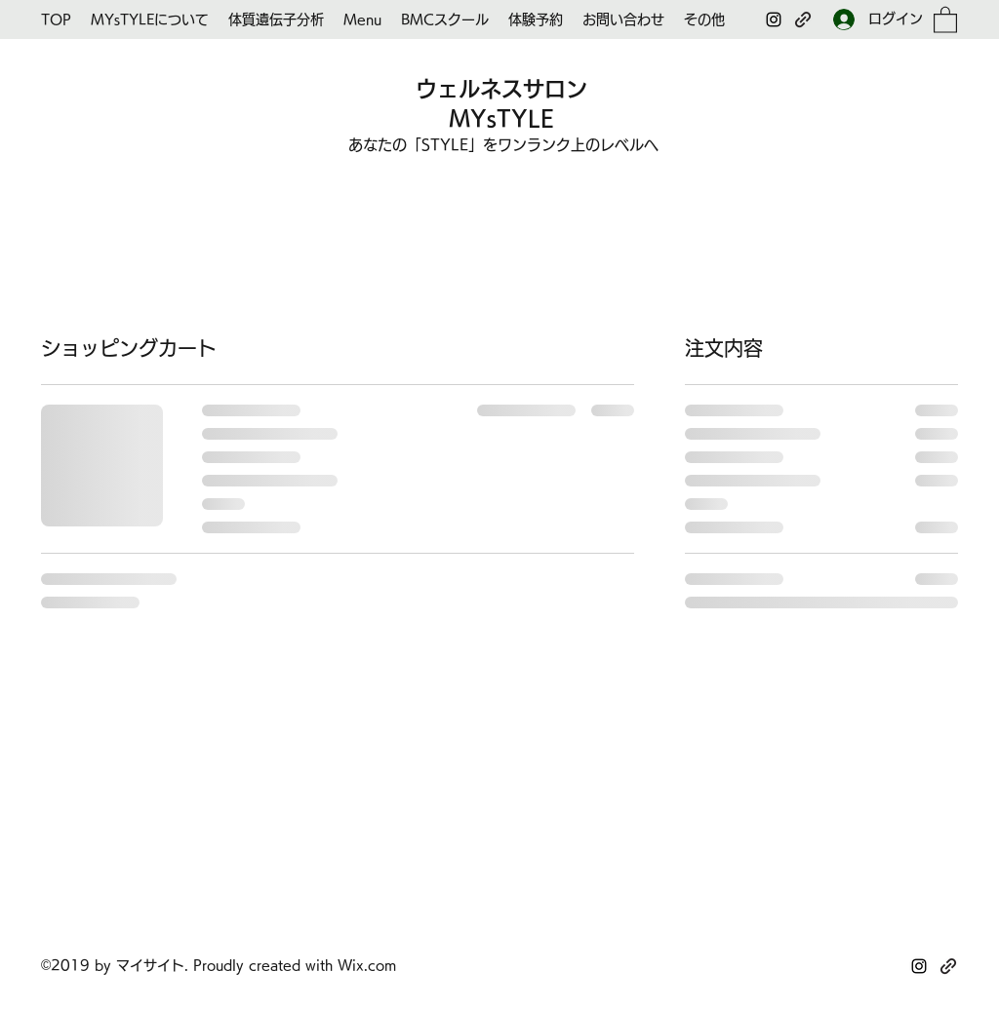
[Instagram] (773, 19)
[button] (945, 19)
